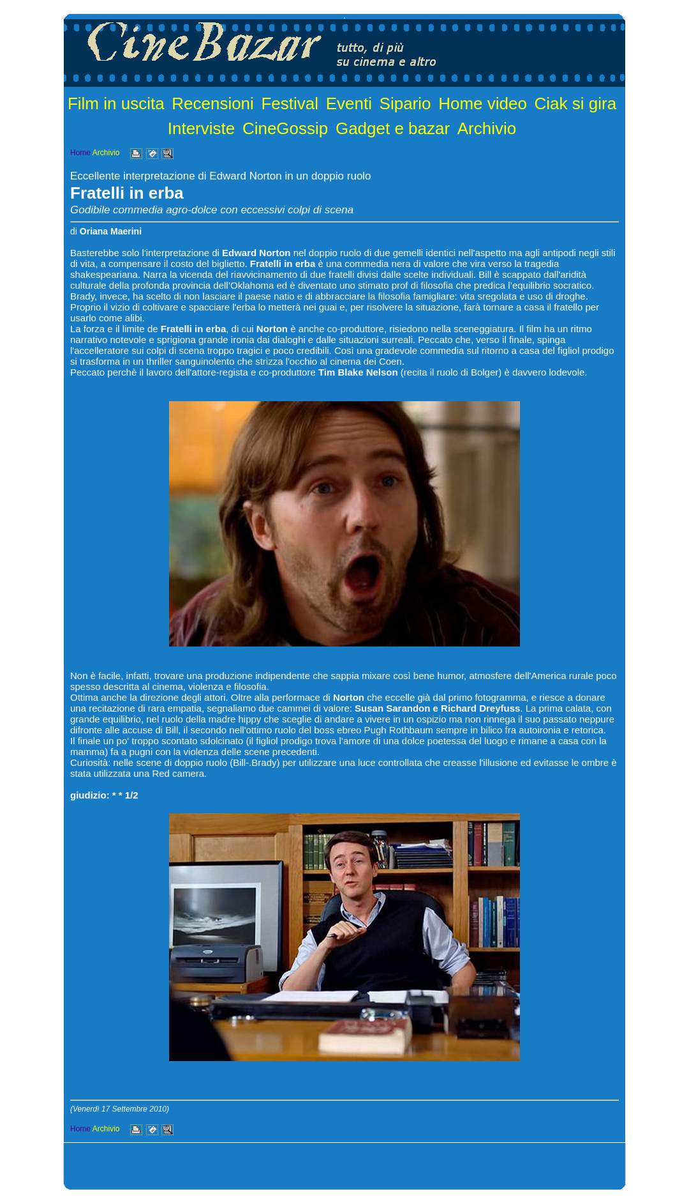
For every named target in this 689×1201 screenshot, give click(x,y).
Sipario (405, 103)
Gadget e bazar (393, 128)
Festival (289, 103)
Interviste (201, 128)
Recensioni (213, 103)
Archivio (486, 128)
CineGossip (285, 128)
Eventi (349, 103)
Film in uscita (116, 103)
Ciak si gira (576, 103)
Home (80, 152)
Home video (482, 103)
